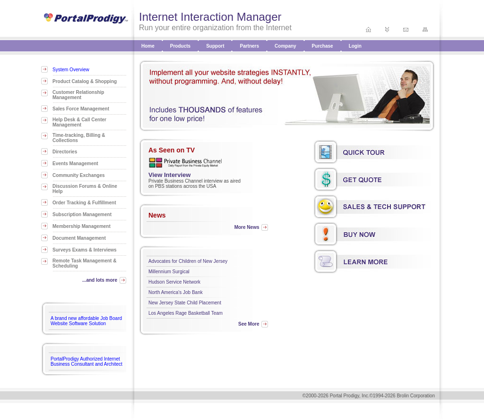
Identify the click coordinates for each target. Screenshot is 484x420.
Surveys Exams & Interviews (84, 249)
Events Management (75, 163)
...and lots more (99, 280)
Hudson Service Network (174, 282)
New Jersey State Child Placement (184, 302)
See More (248, 324)
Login (355, 46)
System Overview (70, 69)
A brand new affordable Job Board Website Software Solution (86, 321)
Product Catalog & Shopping (84, 81)
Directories (64, 151)
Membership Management (81, 226)
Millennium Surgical (169, 271)
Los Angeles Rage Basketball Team (185, 313)
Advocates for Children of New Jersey (187, 261)
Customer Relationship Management (78, 95)
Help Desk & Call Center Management (79, 122)
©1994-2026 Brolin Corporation (402, 395)
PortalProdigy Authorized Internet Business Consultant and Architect (86, 361)
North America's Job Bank (175, 292)
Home (148, 46)
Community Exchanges (78, 175)
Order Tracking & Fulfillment (84, 202)
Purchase (322, 46)
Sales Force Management (80, 108)
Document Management (79, 238)
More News (246, 227)
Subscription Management (82, 214)
